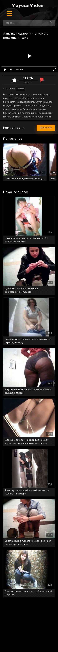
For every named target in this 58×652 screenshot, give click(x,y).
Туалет (20, 88)
